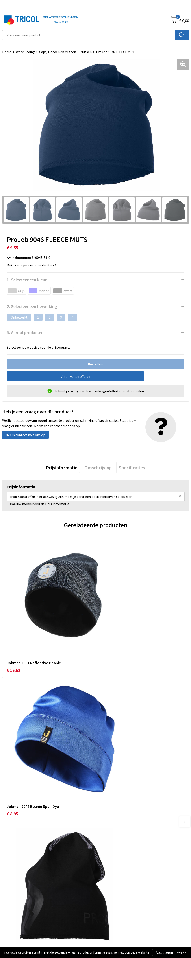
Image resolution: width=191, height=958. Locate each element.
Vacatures (105, 850)
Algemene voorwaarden (115, 906)
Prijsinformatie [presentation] (61, 467)
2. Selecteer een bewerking (32, 306)
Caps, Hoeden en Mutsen (57, 52)
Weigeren (182, 952)
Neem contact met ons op (25, 435)
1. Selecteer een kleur (27, 279)
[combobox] (88, 35)
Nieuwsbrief (107, 836)
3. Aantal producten (25, 332)
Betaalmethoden (15, 913)
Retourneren (12, 919)
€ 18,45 (107, 751)
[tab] (62, 467)
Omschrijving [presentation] (98, 467)
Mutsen (86, 52)
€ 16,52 (13, 638)
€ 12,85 (13, 751)
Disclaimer (106, 919)
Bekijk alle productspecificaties (32, 265)
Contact (8, 906)
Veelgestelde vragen (113, 843)
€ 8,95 (105, 638)
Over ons (104, 830)
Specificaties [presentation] (132, 467)
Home (6, 52)
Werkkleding (25, 52)
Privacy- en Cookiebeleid (116, 913)
